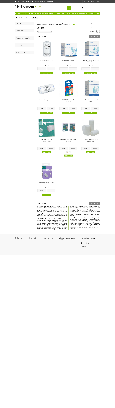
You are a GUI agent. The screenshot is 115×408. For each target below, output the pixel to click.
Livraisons (31, 379)
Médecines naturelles (78, 13)
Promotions (20, 313)
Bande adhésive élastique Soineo (68, 61)
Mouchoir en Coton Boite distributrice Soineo (28, 96)
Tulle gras (18, 32)
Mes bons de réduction (49, 382)
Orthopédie (89, 13)
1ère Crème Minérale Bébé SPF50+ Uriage (28, 278)
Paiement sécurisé (33, 393)
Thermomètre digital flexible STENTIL (28, 170)
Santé (39, 13)
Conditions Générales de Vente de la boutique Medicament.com (35, 386)
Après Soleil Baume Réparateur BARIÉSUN (28, 262)
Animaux (96, 13)
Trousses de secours (21, 46)
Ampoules (18, 43)
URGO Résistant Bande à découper (68, 100)
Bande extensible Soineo (46, 60)
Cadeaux (17, 394)
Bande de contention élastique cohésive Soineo (90, 61)
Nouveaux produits (23, 61)
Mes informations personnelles (48, 379)
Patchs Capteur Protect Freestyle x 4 (28, 246)
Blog (84, 1)
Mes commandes (48, 373)
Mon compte (48, 370)
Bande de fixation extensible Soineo (90, 100)
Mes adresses (47, 377)
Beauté (58, 13)
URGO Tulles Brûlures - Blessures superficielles (28, 125)
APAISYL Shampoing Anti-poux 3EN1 (28, 110)
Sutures (18, 41)
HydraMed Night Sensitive (27, 231)
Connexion (97, 1)
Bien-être (45, 13)
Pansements (19, 27)
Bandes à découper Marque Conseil (46, 183)
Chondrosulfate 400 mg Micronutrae (28, 185)
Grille (96, 31)
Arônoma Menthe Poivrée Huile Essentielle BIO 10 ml (28, 200)
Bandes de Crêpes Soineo (46, 100)
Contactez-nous (90, 1)
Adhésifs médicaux (20, 39)
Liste (99, 31)
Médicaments (22, 13)
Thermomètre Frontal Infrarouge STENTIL (28, 80)
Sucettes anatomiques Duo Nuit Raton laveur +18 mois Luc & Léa (28, 318)
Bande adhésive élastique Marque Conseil (46, 140)
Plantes (68, 13)
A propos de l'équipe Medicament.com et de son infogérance (34, 390)
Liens (30, 395)
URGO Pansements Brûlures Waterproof (28, 140)
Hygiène (51, 13)
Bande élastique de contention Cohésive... (68, 140)
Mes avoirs (46, 375)
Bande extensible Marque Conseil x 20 (90, 140)
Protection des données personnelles (35, 397)
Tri (37, 31)
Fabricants (20, 51)
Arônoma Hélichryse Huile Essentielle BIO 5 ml (28, 216)
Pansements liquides (21, 30)
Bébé (62, 13)
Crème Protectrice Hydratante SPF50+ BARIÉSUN (28, 292)
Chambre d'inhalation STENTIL (28, 155)
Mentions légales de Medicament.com (34, 381)
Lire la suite (75, 24)
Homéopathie (32, 13)
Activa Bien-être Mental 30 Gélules (27, 65)
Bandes (18, 37)
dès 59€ (51, 1)
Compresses (19, 34)
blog (92, 381)
